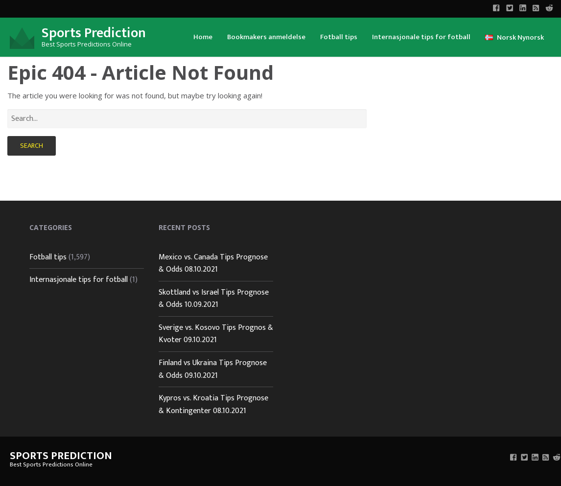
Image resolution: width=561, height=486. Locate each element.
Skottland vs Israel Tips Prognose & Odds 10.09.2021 (214, 299)
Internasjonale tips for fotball (421, 37)
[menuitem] (203, 36)
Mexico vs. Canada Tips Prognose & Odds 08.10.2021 (213, 264)
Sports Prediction (94, 33)
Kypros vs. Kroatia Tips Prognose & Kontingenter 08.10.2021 (213, 404)
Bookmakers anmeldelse (266, 37)
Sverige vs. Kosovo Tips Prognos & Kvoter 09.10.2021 (216, 334)
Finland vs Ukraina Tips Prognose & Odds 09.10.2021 (213, 369)
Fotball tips (338, 37)
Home (202, 37)
